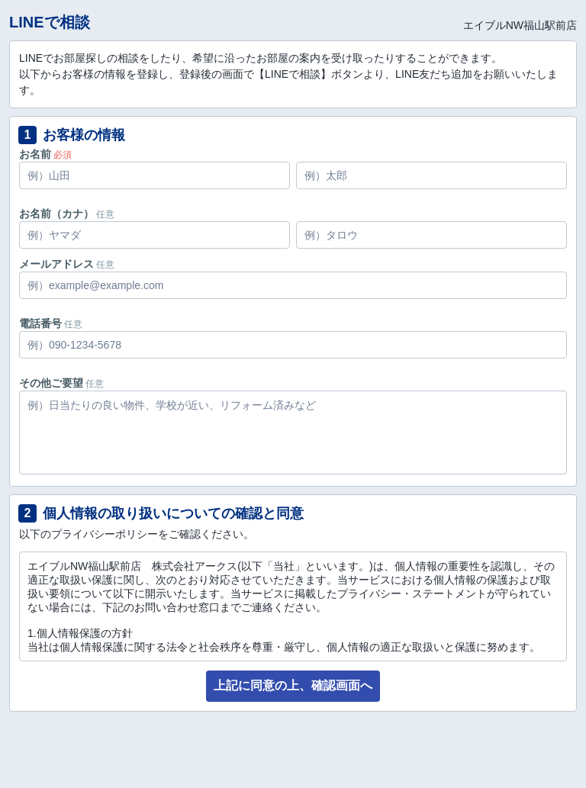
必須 (62, 155)
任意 (105, 214)
